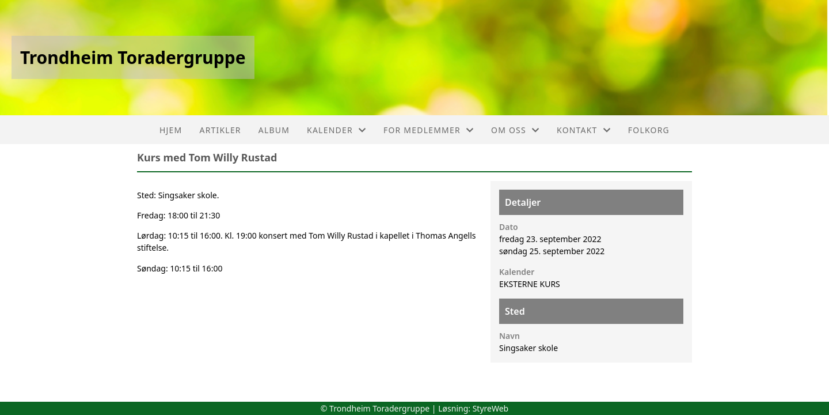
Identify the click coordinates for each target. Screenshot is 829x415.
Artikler (220, 129)
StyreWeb (491, 408)
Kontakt (584, 129)
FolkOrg (649, 129)
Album (274, 129)
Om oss (515, 129)
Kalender (336, 129)
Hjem (170, 129)
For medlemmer (428, 129)
